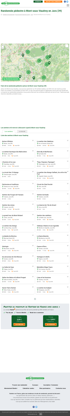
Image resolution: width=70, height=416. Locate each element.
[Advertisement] (35, 30)
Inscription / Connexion (50, 385)
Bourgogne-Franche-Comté (22, 14)
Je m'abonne (19, 324)
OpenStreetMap (60, 81)
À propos (38, 1)
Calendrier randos (28, 388)
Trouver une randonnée (19, 385)
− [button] (2, 48)
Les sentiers (9, 131)
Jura (32, 14)
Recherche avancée (12, 79)
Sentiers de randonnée (9, 14)
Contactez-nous (61, 388)
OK (41, 414)
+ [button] (2, 45)
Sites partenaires (44, 388)
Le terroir (22, 131)
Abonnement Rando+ (10, 388)
